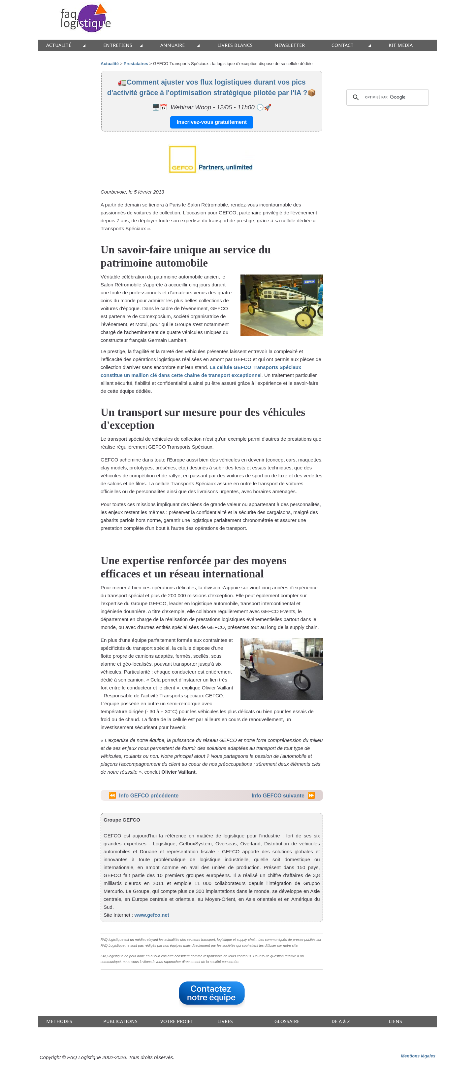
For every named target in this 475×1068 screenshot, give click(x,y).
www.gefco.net (151, 915)
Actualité (110, 63)
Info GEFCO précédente (148, 795)
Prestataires (136, 63)
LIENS (395, 1021)
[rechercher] (386, 97)
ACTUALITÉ (58, 45)
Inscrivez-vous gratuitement (212, 122)
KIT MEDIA (401, 45)
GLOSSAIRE (287, 1021)
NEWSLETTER (289, 45)
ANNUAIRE (172, 45)
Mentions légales (418, 1055)
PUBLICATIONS (120, 1021)
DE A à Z (341, 1021)
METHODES (59, 1021)
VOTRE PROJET (176, 1021)
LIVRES (225, 1021)
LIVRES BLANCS (235, 45)
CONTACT (343, 45)
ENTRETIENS (117, 45)
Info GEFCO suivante (278, 795)
